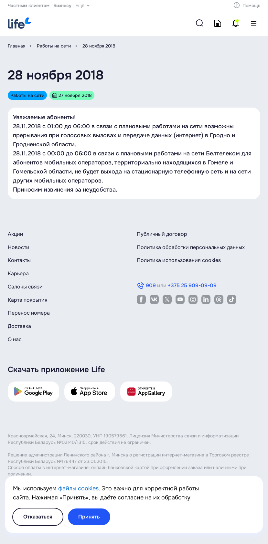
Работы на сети (54, 46)
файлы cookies (78, 488)
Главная (16, 46)
